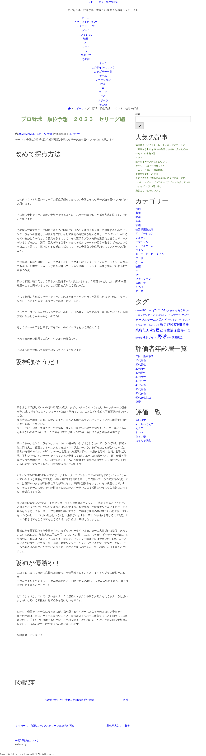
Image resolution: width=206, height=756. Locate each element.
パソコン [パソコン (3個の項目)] (172, 320)
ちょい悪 (141, 436)
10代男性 (141, 360)
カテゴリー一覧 (86, 26)
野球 (49, 134)
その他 (86, 59)
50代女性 (141, 393)
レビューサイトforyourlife (103, 2)
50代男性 (141, 389)
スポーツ (86, 55)
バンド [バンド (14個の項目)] (161, 319)
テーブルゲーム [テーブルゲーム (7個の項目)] (146, 319)
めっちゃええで (145, 424)
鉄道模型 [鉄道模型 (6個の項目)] (177, 337)
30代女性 (141, 377)
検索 (138, 114)
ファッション (86, 34)
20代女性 (141, 368)
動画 (138, 217)
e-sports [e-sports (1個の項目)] (139, 311)
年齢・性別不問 (145, 356)
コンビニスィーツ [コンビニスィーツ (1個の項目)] (163, 315)
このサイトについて (85, 22)
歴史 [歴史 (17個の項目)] (159, 330)
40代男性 (74, 134)
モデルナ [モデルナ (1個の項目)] (139, 325)
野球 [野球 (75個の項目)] (162, 336)
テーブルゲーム (145, 245)
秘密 (138, 401)
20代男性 (141, 364)
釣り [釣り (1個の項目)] (169, 338)
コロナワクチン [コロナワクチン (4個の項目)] (146, 314)
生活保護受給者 (145, 229)
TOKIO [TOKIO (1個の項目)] (149, 311)
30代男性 (141, 372)
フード (86, 46)
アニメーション (145, 233)
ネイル (139, 250)
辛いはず (141, 420)
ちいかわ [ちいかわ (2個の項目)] (170, 310)
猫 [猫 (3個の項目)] (165, 330)
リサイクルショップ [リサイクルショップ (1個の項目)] (151, 325)
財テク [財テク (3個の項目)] (184, 330)
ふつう (139, 432)
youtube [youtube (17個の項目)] (159, 310)
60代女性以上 (143, 397)
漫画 (138, 208)
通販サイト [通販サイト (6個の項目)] (150, 337)
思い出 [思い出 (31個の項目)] (149, 330)
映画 (85, 38)
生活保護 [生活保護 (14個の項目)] (173, 330)
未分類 (139, 291)
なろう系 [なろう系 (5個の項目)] (180, 310)
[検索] (140, 125)
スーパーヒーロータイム (150, 254)
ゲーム (86, 30)
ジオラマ (141, 237)
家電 (138, 212)
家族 (138, 225)
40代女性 (141, 385)
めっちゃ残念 (143, 440)
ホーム (86, 18)
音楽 (138, 221)
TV (85, 51)
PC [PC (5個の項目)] (144, 310)
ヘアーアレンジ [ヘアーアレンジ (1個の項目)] (184, 320)
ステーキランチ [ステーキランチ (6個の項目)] (180, 314)
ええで (139, 428)
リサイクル (142, 241)
